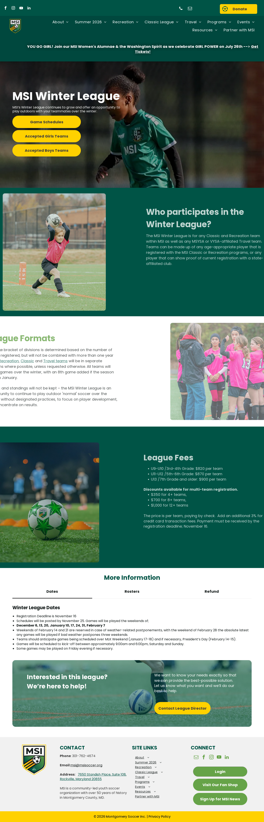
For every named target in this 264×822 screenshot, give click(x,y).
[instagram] (13, 8)
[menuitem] (60, 22)
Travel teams (30, 360)
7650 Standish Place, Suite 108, (102, 774)
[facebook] (5, 8)
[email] (190, 9)
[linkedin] (29, 8)
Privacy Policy (159, 816)
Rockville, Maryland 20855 (81, 779)
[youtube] (21, 8)
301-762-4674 (83, 756)
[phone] (181, 9)
